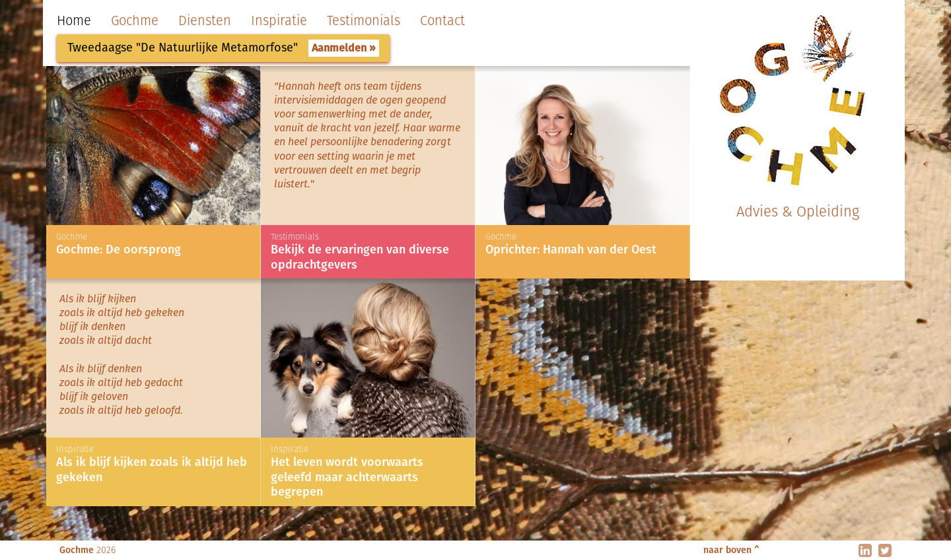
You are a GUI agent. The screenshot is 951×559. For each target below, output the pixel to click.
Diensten (204, 20)
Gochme (134, 20)
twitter (885, 550)
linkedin (865, 550)
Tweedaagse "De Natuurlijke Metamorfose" (182, 47)
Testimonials (363, 20)
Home (74, 20)
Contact (442, 20)
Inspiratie (279, 20)
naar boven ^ (731, 549)
